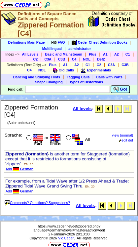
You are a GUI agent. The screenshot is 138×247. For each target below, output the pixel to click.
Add (19, 169)
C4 (74, 59)
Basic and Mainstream (63, 54)
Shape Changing (49, 82)
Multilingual (52, 49)
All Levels (30, 54)
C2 (35, 59)
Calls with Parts (109, 77)
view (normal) (122, 135)
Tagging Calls (78, 77)
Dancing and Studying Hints (36, 77)
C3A (47, 59)
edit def (126, 140)
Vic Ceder (66, 238)
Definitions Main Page (26, 42)
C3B (61, 59)
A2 (116, 54)
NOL (87, 59)
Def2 (101, 59)
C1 (127, 54)
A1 (105, 54)
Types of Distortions (86, 82)
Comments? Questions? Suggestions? (37, 203)
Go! (120, 89)
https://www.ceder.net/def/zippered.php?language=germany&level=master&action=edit (69, 228)
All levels (82, 108)
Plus (92, 54)
